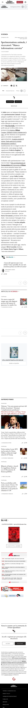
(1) (25, 493)
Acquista (14, 363)
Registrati (20, 643)
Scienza (4, 34)
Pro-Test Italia (10, 126)
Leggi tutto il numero (14, 546)
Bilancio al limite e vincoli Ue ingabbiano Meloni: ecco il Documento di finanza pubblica (9, 469)
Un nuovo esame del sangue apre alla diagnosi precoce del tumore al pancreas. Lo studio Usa (9, 302)
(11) (25, 476)
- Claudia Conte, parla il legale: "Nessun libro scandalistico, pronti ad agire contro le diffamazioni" (12, 578)
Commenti (4, 85)
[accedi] (25, 2)
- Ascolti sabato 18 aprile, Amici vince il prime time (13, 558)
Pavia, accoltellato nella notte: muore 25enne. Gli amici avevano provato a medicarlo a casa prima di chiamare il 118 (9, 487)
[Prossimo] (25, 283)
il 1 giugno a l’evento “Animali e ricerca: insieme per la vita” (14, 132)
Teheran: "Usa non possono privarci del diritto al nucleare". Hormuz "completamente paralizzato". (14, 410)
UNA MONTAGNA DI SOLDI (12, 360)
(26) (5, 274)
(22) (25, 458)
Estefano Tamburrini (7, 458)
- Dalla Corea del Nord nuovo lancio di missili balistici (13, 561)
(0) (25, 307)
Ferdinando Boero (10, 269)
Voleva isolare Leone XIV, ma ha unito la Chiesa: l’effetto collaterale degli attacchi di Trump (9, 452)
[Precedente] (20, 283)
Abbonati (19, 2)
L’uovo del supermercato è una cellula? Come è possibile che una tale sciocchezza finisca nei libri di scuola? (15, 265)
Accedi (8, 643)
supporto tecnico (8, 674)
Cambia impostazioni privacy (10, 696)
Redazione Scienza (6, 307)
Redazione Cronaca (7, 493)
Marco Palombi (5, 476)
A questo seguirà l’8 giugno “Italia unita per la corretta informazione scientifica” (12, 141)
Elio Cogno (5, 51)
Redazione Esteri (6, 442)
